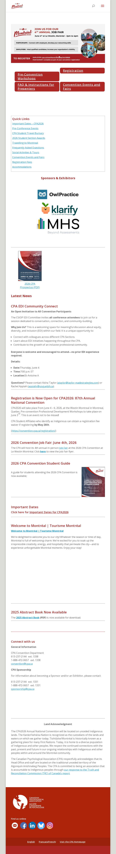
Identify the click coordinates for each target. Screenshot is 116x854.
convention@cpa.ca (22, 663)
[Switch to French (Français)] (47, 842)
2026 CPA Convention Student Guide (40, 463)
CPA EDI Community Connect (34, 306)
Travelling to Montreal (25, 142)
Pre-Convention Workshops (30, 76)
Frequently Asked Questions (28, 147)
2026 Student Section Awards (28, 138)
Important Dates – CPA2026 (28, 123)
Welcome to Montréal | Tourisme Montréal (46, 525)
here (43, 451)
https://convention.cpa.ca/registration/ (33, 430)
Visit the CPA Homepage (72, 841)
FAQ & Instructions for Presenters (36, 87)
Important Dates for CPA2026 (48, 512)
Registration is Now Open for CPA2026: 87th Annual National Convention (53, 400)
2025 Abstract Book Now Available (39, 612)
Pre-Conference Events (25, 128)
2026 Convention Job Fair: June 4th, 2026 (44, 442)
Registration (73, 70)
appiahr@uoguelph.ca (40, 386)
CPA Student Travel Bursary (28, 133)
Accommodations (22, 167)
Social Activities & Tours (25, 152)
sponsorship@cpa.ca (22, 689)
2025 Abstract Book (27, 617)
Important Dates (24, 507)
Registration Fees (22, 162)
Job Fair (63, 448)
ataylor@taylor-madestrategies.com (78, 382)
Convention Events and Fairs (81, 87)
